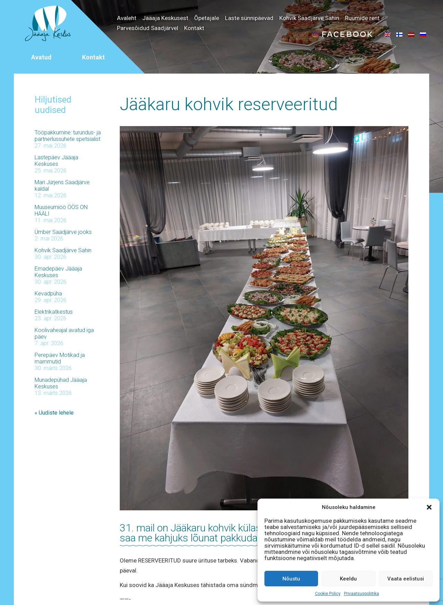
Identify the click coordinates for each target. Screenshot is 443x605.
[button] (429, 507)
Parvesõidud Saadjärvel (147, 28)
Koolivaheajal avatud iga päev (64, 333)
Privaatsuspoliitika (361, 593)
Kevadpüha (48, 293)
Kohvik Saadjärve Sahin (309, 18)
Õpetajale (206, 18)
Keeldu (348, 579)
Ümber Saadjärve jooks (63, 232)
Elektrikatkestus (54, 312)
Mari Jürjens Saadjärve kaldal (62, 185)
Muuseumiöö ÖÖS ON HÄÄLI (61, 210)
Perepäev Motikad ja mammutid (60, 358)
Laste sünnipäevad (249, 18)
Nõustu (291, 579)
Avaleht (126, 18)
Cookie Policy (328, 593)
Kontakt (194, 28)
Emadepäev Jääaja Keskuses (58, 271)
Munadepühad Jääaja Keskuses (61, 383)
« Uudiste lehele (54, 412)
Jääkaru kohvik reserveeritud (229, 104)
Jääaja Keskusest (165, 18)
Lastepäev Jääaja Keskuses (56, 160)
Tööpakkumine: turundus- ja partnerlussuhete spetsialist (68, 135)
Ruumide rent (362, 18)
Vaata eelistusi (405, 579)
